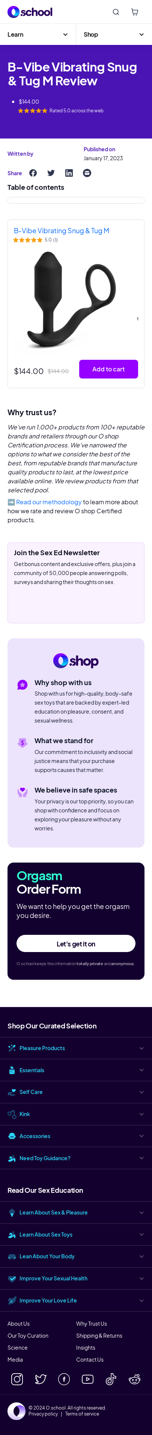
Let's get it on (76, 944)
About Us (19, 1323)
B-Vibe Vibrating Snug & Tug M (61, 230)
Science (18, 1347)
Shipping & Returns (99, 1335)
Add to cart (108, 369)
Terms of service (82, 1414)
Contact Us (90, 1359)
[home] (30, 12)
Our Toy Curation (28, 1335)
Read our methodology (49, 502)
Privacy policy (43, 1414)
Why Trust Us (91, 1323)
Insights (85, 1347)
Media (15, 1359)
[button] (38, 34)
